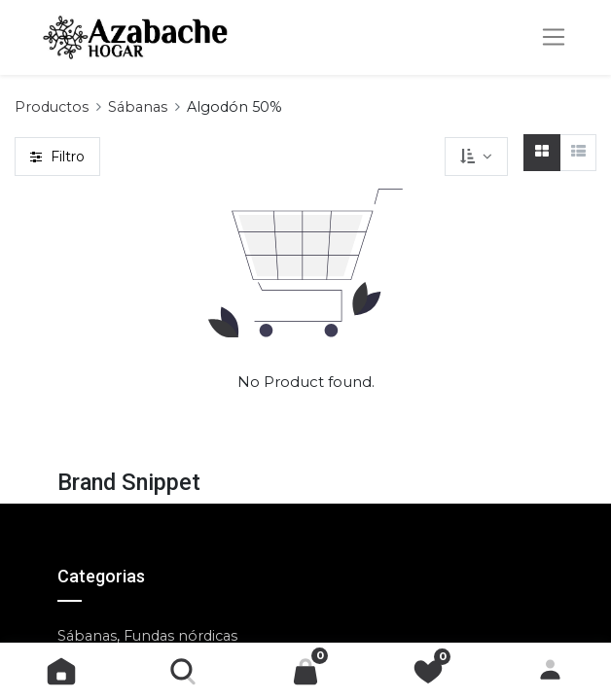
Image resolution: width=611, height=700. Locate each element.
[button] (476, 156)
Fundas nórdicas (180, 636)
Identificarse (550, 671)
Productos (52, 107)
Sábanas (137, 107)
